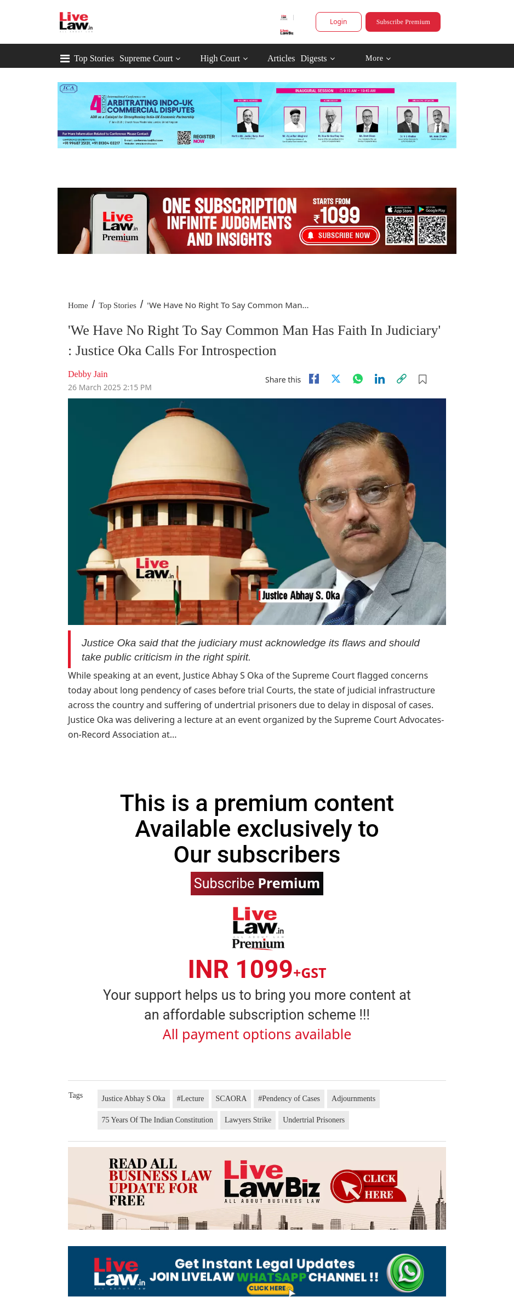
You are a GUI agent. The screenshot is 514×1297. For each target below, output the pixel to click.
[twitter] (336, 379)
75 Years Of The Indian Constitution (158, 1120)
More (378, 59)
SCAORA (231, 1099)
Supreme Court (146, 58)
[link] (402, 379)
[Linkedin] (380, 379)
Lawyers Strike (248, 1120)
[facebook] (314, 379)
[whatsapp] (358, 379)
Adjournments (353, 1099)
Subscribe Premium (403, 22)
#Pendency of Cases (289, 1099)
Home (78, 305)
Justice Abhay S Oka (133, 1099)
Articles (281, 58)
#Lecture (190, 1099)
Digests (314, 58)
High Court (219, 58)
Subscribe (257, 882)
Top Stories (94, 58)
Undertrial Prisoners (314, 1120)
